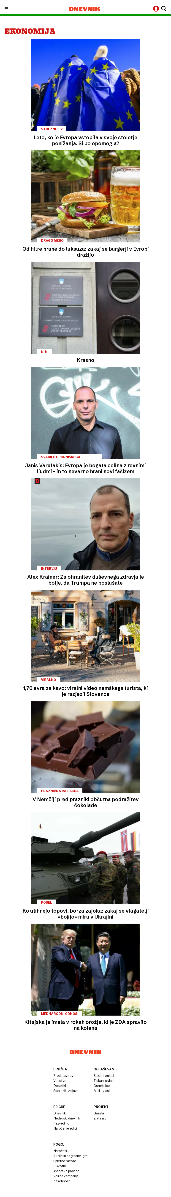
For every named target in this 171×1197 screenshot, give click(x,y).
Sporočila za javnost (68, 1091)
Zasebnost (61, 1181)
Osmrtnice (102, 1086)
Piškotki (59, 1166)
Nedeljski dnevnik (66, 1118)
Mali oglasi (102, 1091)
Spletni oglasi (104, 1076)
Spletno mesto (64, 1161)
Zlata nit (100, 1118)
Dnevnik (59, 1113)
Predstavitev (63, 1076)
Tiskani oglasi (104, 1081)
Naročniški (61, 1151)
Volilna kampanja (66, 1176)
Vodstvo (59, 1081)
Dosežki (59, 1086)
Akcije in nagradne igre (70, 1156)
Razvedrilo (61, 1123)
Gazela (99, 1113)
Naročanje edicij (65, 1128)
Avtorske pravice (66, 1171)
